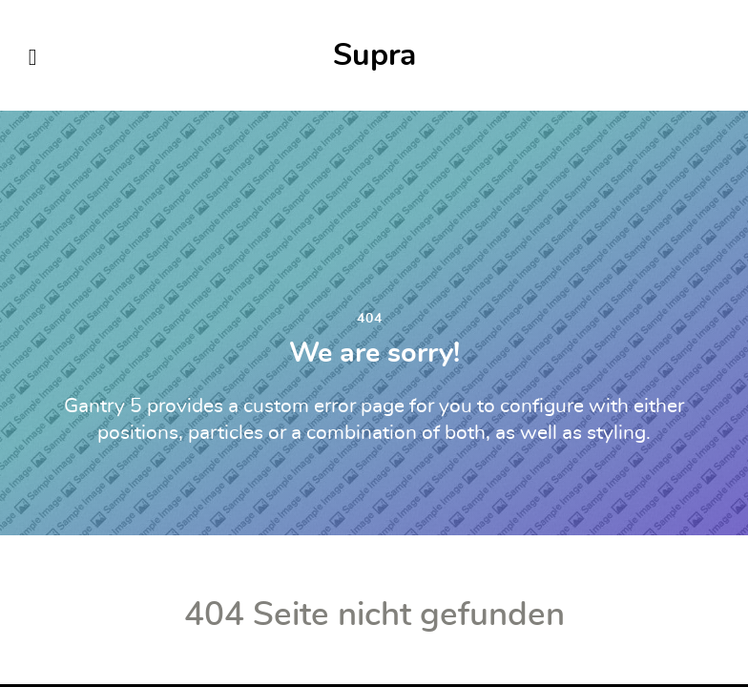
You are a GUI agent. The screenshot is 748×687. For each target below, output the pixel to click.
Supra (374, 55)
